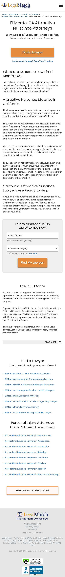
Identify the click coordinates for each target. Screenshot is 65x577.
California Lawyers (30, 14)
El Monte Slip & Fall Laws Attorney (22, 395)
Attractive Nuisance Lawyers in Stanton (25, 468)
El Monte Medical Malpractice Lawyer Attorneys (30, 384)
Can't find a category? (22, 253)
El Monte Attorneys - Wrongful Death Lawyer (28, 412)
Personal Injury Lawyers (10, 14)
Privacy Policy (32, 526)
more (53, 342)
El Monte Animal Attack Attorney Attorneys (27, 373)
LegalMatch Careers (32, 532)
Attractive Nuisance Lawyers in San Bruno (26, 457)
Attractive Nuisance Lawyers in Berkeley (25, 452)
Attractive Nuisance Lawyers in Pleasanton (27, 441)
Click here (32, 253)
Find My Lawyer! (32, 262)
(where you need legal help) (19, 240)
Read (50, 342)
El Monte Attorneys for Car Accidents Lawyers (29, 379)
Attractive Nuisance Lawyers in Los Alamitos (28, 435)
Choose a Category (17, 248)
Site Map (32, 529)
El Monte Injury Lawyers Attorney (22, 407)
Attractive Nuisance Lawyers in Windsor (25, 463)
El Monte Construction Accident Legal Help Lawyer (31, 401)
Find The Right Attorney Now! (32, 490)
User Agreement (32, 523)
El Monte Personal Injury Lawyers (14, 16)
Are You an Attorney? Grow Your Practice (32, 61)
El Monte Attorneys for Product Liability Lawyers (30, 390)
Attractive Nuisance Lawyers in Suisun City (27, 446)
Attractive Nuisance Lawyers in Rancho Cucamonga (32, 474)
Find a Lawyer (32, 52)
